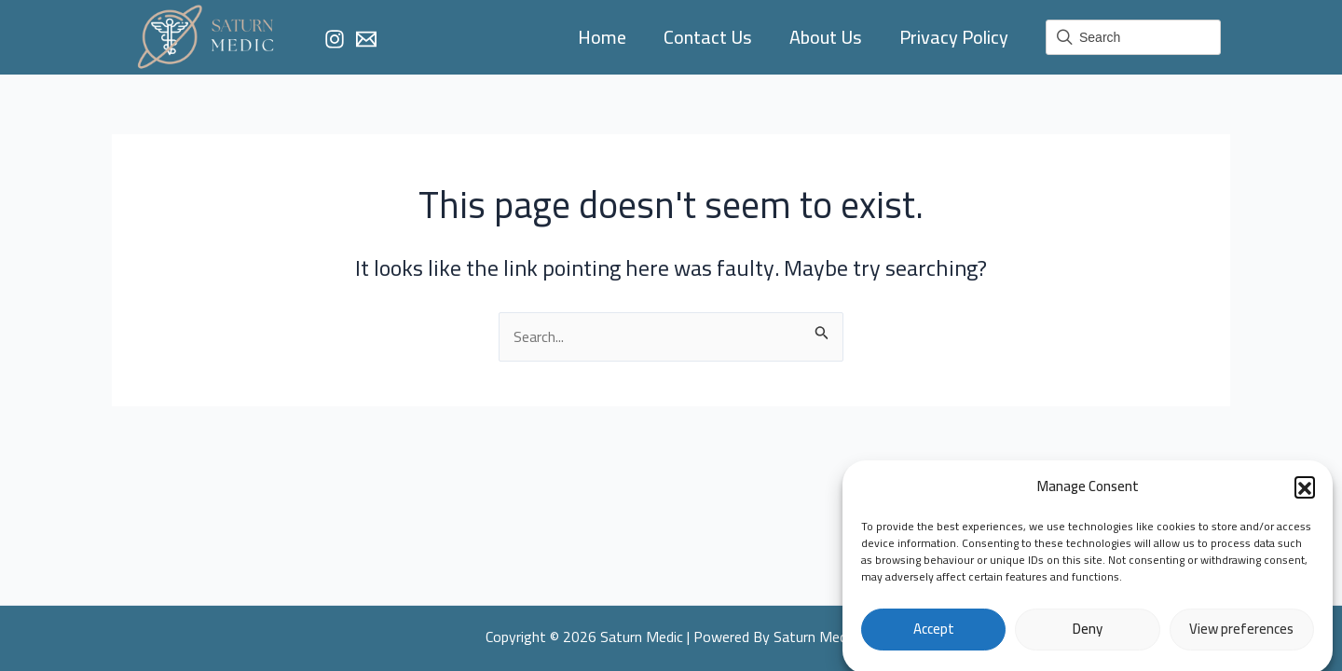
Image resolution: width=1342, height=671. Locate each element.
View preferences (1241, 634)
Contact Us (708, 37)
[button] (1304, 493)
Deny (1087, 634)
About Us (825, 37)
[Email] (366, 39)
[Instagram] (334, 39)
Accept (933, 634)
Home (602, 37)
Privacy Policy (953, 37)
